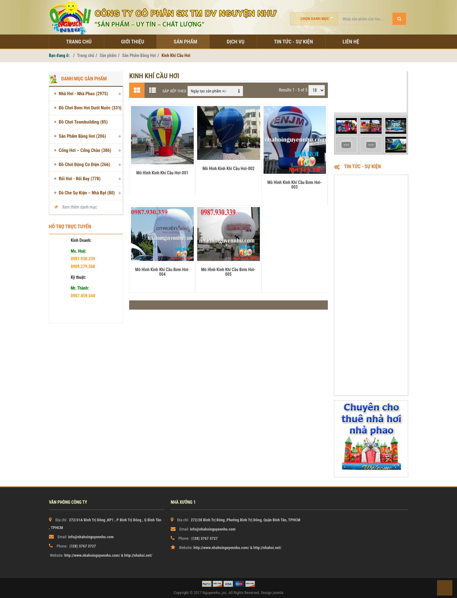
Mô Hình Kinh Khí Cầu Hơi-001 (162, 172)
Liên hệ (351, 42)
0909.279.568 (83, 266)
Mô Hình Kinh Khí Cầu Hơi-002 (228, 168)
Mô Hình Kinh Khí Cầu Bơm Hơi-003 (294, 184)
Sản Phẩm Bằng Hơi (139, 55)
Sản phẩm (185, 42)
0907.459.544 (83, 295)
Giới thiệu (132, 42)
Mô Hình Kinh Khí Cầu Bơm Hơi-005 (228, 272)
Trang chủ (79, 42)
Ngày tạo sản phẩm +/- (208, 91)
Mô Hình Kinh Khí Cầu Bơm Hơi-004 (162, 272)
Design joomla (272, 592)
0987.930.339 (83, 258)
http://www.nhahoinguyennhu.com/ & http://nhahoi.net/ (108, 555)
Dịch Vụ (235, 42)
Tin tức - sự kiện (293, 42)
